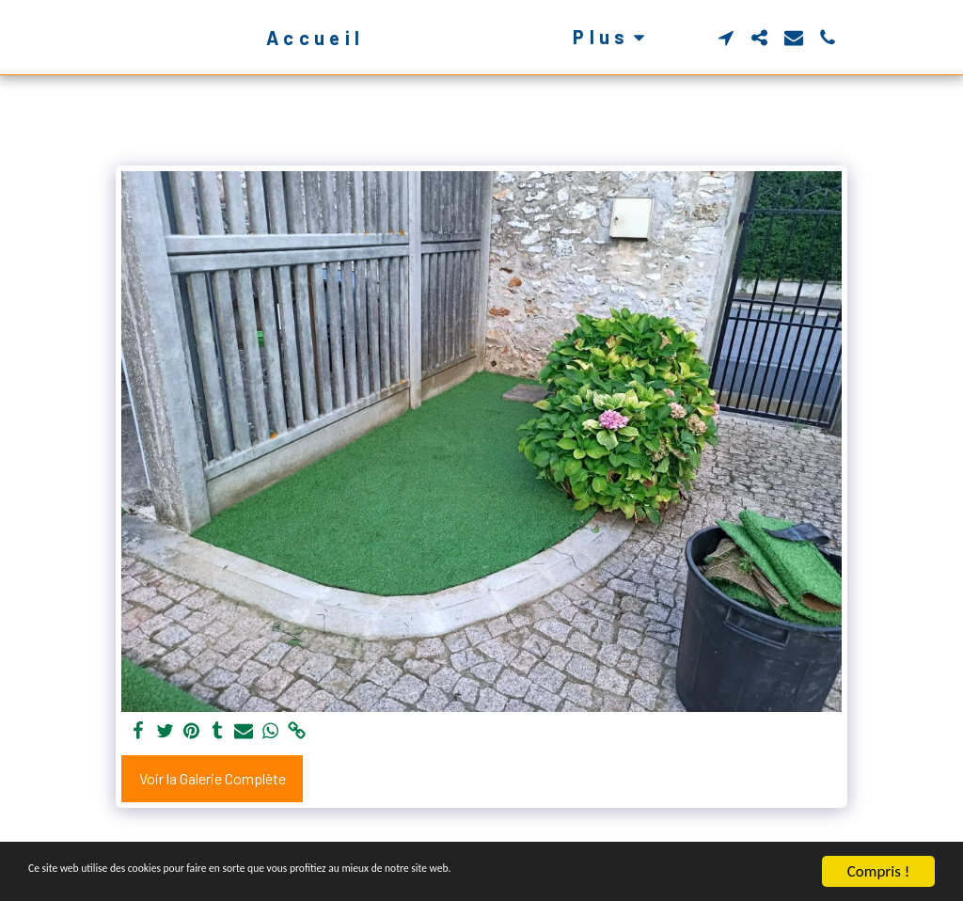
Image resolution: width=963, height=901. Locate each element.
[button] (757, 37)
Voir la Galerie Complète (212, 778)
